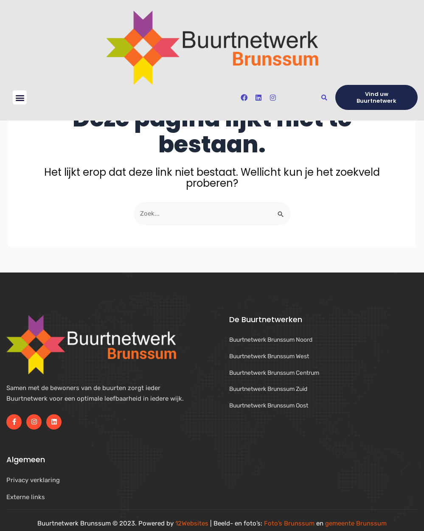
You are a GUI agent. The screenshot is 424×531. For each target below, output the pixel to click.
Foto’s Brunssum (289, 523)
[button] (20, 97)
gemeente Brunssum (356, 523)
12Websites (191, 523)
